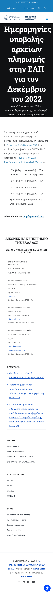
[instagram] (24, 582)
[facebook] (19, 582)
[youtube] (33, 582)
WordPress (26, 576)
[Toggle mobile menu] (47, 18)
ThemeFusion (38, 568)
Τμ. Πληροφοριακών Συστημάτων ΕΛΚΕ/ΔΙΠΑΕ (26, 564)
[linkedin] (28, 582)
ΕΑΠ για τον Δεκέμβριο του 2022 (22, 145)
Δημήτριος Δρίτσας (33, 216)
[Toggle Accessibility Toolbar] (47, 588)
